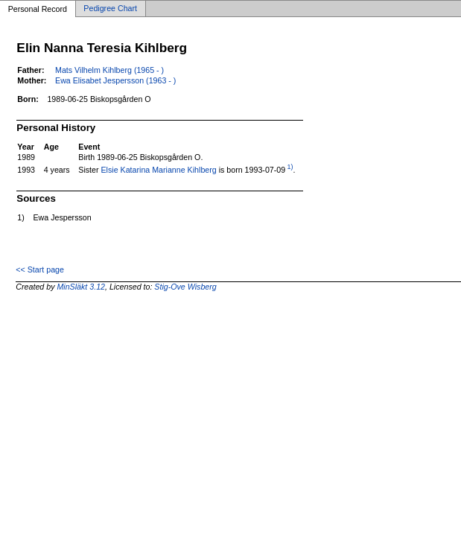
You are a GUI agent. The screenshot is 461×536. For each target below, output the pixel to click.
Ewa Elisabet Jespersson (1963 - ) (115, 80)
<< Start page (40, 269)
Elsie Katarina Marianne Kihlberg (159, 169)
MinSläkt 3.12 (81, 286)
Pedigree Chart (110, 8)
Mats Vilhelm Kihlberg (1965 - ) (109, 70)
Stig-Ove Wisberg (185, 286)
